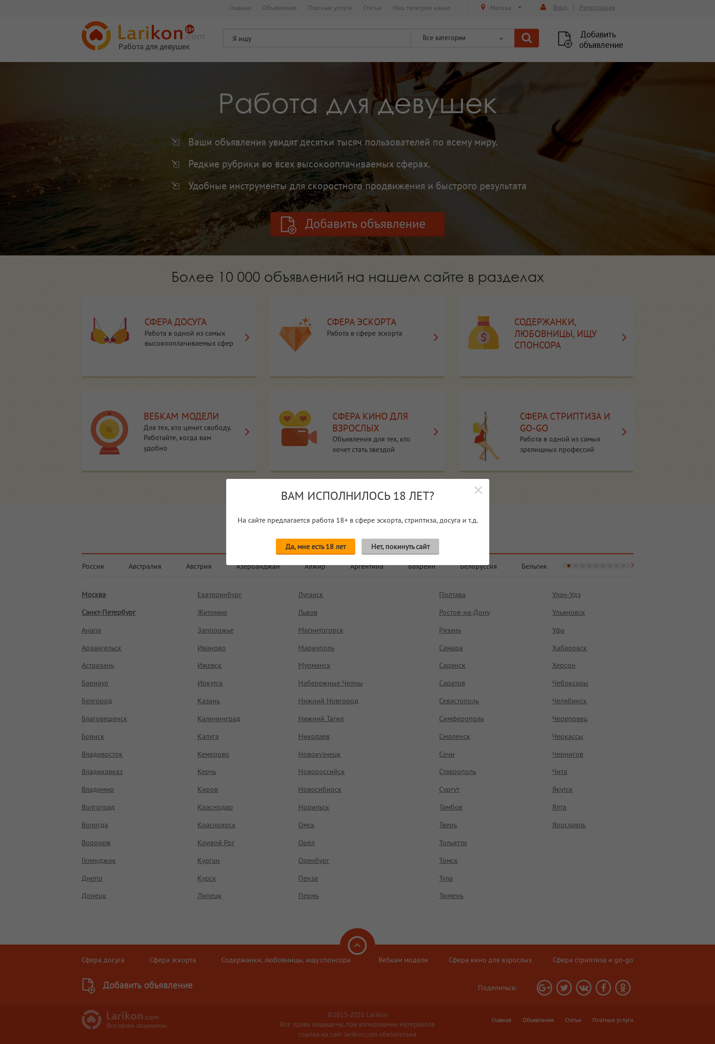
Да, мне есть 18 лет (315, 546)
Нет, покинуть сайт (400, 546)
